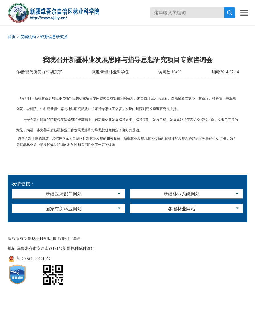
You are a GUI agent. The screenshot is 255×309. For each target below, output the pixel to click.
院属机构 (28, 37)
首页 (12, 37)
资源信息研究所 (54, 37)
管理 (76, 239)
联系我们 (61, 239)
